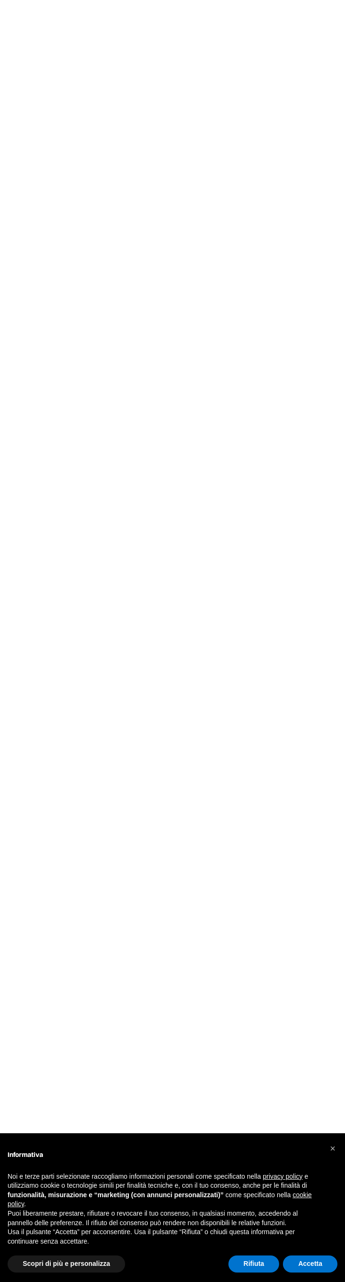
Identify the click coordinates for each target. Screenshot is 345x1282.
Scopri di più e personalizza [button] (66, 1263)
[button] (332, 1148)
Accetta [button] (310, 1263)
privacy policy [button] (283, 1176)
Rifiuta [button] (254, 1263)
